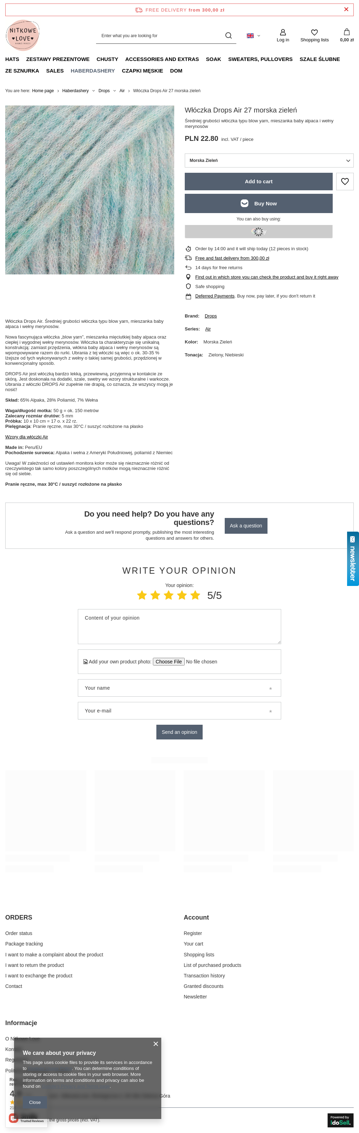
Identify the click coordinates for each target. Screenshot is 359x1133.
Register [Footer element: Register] (193, 933)
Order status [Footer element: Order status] (18, 933)
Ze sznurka (22, 71)
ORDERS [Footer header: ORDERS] (18, 917)
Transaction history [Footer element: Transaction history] (204, 975)
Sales (55, 71)
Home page (43, 90)
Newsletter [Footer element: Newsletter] (195, 996)
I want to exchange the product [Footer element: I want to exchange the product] (38, 975)
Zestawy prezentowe (58, 59)
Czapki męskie (142, 71)
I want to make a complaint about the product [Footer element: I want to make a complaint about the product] (54, 954)
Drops (104, 90)
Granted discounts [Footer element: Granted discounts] (204, 986)
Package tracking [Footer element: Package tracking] (24, 944)
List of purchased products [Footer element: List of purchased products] (212, 965)
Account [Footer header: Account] (196, 917)
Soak (213, 59)
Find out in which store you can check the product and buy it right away (266, 277)
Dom (176, 71)
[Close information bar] (346, 10)
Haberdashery (93, 71)
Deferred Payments (215, 296)
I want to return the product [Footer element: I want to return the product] (34, 965)
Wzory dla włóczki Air (26, 436)
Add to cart (258, 181)
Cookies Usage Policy (50, 1068)
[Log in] (283, 35)
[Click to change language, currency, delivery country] (253, 35)
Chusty (107, 59)
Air (122, 90)
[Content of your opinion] (179, 626)
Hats (12, 59)
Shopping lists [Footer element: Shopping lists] (199, 954)
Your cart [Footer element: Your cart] (193, 944)
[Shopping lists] (314, 35)
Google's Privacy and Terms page (76, 1086)
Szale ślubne (320, 59)
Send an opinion (179, 732)
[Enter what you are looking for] (166, 35)
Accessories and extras (162, 59)
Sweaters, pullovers (260, 59)
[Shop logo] (22, 35)
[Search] (228, 35)
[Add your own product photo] (199, 662)
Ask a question (246, 525)
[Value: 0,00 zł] (347, 35)
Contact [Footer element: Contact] (13, 986)
